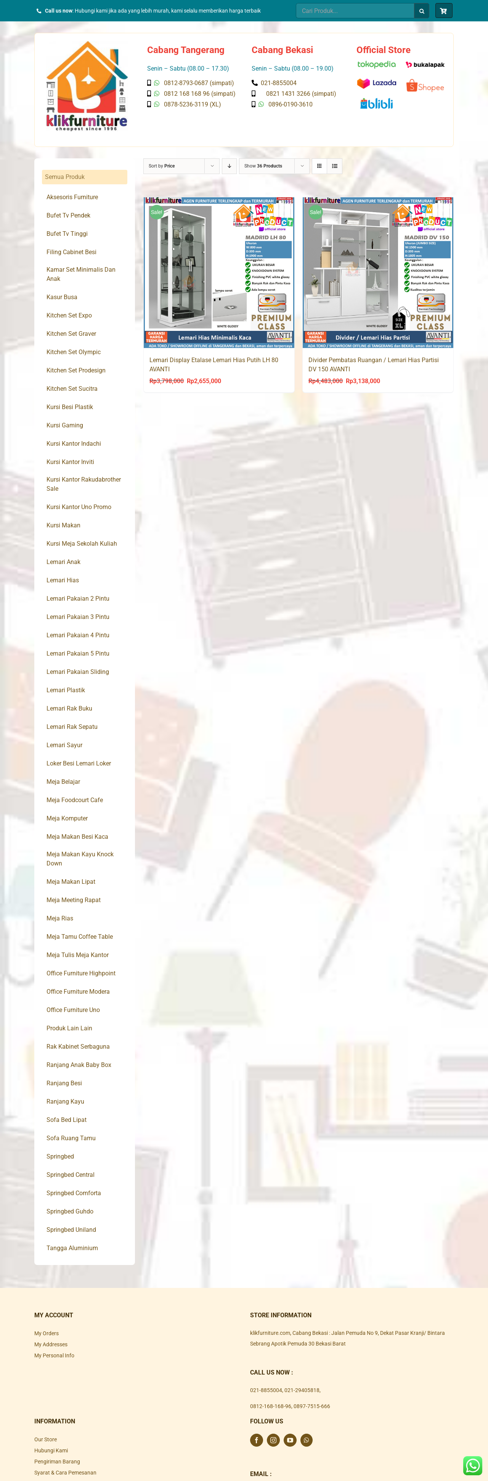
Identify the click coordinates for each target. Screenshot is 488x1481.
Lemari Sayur (64, 745)
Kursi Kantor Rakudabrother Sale (84, 484)
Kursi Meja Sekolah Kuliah (82, 543)
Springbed (60, 1156)
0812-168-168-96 (270, 1406)
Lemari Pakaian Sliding (78, 671)
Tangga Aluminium (72, 1248)
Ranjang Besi (64, 1083)
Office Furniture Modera (78, 991)
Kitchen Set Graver (71, 333)
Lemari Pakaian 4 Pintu (78, 635)
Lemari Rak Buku (69, 708)
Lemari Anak (63, 562)
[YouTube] (290, 1440)
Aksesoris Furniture (72, 197)
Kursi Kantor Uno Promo (79, 507)
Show (263, 166)
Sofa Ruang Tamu (71, 1138)
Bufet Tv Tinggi (67, 233)
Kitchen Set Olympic (74, 352)
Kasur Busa (62, 297)
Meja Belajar (63, 781)
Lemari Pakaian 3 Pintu (78, 616)
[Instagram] (273, 1440)
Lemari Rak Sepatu (72, 726)
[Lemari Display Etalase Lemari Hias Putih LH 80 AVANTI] (219, 272)
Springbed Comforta (74, 1193)
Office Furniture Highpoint (81, 973)
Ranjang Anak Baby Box (79, 1064)
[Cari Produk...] (355, 10)
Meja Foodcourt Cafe (75, 800)
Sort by (162, 166)
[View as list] (334, 166)
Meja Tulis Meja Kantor (78, 955)
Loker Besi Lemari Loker (79, 763)
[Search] (421, 10)
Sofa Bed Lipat (67, 1119)
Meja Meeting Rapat (74, 900)
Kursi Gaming (65, 425)
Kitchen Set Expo (69, 315)
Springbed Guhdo (70, 1211)
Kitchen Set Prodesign (76, 370)
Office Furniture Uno (73, 1010)
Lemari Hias (63, 580)
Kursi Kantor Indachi (74, 443)
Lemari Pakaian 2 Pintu (78, 598)
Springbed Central (71, 1174)
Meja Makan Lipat (71, 881)
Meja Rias (60, 918)
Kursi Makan (63, 525)
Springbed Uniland (71, 1229)
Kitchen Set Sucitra (72, 388)
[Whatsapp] (306, 1440)
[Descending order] (229, 166)
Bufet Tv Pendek (68, 215)
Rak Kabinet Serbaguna (78, 1046)
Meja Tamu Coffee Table (80, 936)
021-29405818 (301, 1390)
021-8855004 (266, 1390)
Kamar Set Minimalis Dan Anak (81, 274)
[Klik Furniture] (87, 43)
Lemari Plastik (66, 690)
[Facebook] (256, 1440)
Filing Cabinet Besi (71, 252)
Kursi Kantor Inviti (70, 462)
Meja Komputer (67, 818)
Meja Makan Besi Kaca (77, 836)
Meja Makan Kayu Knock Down (80, 859)
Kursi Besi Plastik (70, 407)
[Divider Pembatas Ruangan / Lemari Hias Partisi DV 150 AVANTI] (378, 272)
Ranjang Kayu (65, 1101)
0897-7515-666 (312, 1406)
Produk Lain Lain (69, 1028)
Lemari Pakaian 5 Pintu (78, 653)
